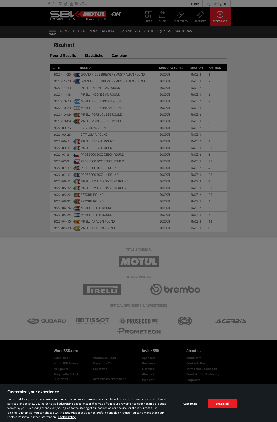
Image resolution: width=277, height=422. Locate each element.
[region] (138, 403)
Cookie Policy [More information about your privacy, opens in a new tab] (67, 417)
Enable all (222, 403)
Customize (190, 403)
